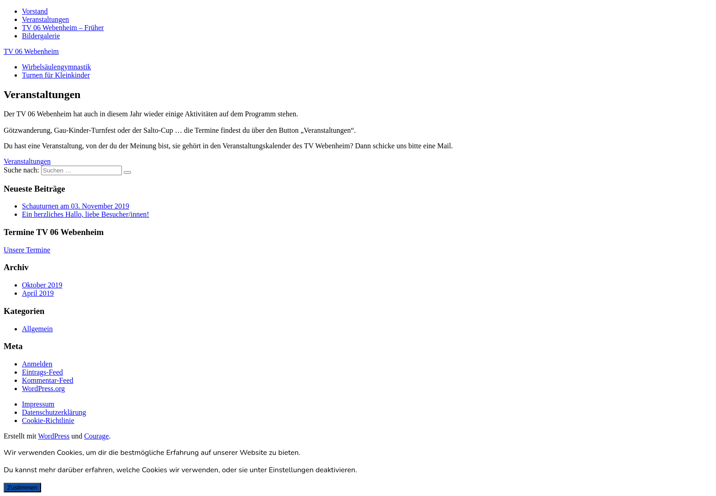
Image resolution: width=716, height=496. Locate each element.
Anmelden (37, 364)
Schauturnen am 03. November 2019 (75, 206)
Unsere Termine (27, 250)
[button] (27, 161)
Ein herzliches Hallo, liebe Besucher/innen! (85, 214)
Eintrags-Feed (42, 372)
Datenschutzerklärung (54, 412)
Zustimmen (22, 487)
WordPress (53, 436)
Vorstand (35, 11)
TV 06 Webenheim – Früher (63, 27)
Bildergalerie (41, 36)
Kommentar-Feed (48, 380)
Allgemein (37, 329)
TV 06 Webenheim (31, 51)
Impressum (38, 404)
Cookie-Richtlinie (48, 420)
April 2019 (38, 293)
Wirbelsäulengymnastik (56, 67)
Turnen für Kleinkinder (56, 75)
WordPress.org (43, 388)
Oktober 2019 (42, 285)
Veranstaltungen (45, 19)
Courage (96, 436)
